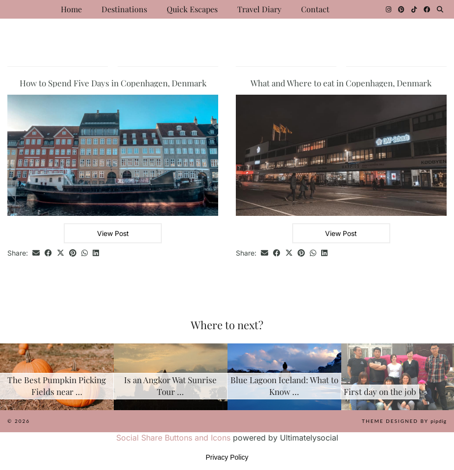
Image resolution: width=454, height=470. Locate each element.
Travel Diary (259, 9)
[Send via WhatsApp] (84, 253)
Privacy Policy (226, 457)
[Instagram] (388, 9)
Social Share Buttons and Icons (173, 438)
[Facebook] (427, 9)
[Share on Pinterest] (73, 253)
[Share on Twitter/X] (60, 253)
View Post (113, 233)
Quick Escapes (192, 9)
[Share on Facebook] (48, 253)
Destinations (124, 9)
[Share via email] (36, 253)
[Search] (440, 9)
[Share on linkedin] (95, 253)
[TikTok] (414, 9)
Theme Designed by (404, 421)
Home (71, 9)
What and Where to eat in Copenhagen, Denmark (341, 83)
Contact (315, 9)
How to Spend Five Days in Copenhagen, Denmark (113, 83)
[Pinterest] (401, 9)
